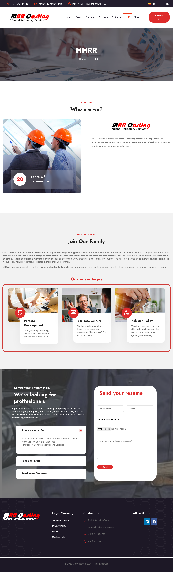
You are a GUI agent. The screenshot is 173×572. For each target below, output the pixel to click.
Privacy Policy (59, 526)
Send (105, 467)
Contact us (159, 17)
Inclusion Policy (142, 321)
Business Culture (89, 321)
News (137, 17)
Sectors (103, 17)
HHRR (127, 17)
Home (69, 17)
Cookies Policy (59, 537)
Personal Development (33, 323)
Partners (90, 17)
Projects (116, 17)
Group (79, 17)
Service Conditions (61, 520)
